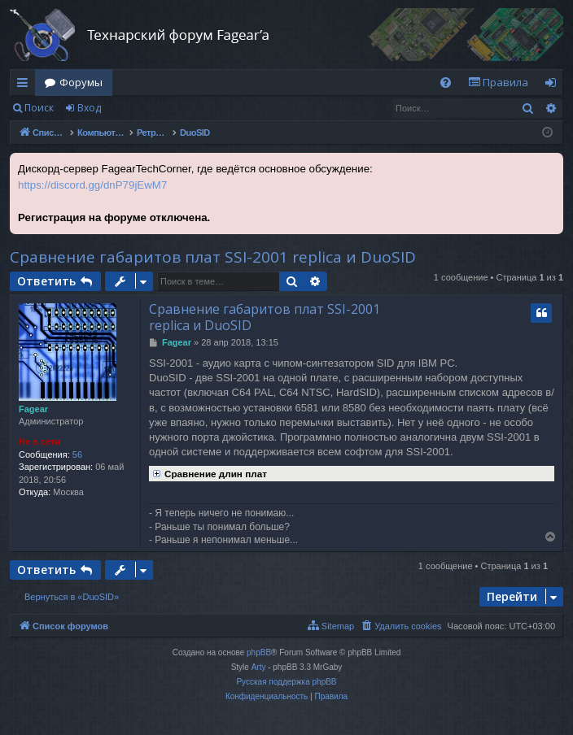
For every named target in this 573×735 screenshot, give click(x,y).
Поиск (39, 108)
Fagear (33, 409)
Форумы (81, 82)
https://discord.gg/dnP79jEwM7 (92, 185)
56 (77, 454)
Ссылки (25, 85)
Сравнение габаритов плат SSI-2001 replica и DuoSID (213, 256)
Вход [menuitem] (554, 85)
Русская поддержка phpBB (286, 681)
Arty (259, 667)
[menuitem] (445, 82)
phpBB (259, 652)
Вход (89, 108)
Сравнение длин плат (208, 472)
